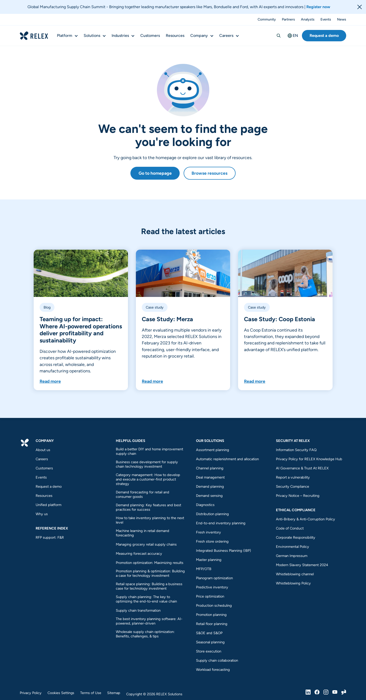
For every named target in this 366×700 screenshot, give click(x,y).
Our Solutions (210, 440)
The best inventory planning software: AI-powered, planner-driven (149, 621)
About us (43, 450)
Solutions (92, 35)
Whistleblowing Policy (293, 583)
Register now (318, 6)
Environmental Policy (292, 546)
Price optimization (210, 596)
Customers (150, 35)
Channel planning (209, 468)
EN (293, 35)
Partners (288, 19)
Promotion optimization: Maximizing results (150, 562)
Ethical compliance (296, 510)
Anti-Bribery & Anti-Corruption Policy (305, 519)
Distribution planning (212, 514)
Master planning (208, 559)
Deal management (210, 477)
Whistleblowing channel (295, 574)
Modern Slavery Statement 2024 (302, 565)
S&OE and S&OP (209, 633)
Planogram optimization (214, 578)
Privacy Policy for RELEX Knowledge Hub (309, 459)
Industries (120, 35)
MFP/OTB (203, 569)
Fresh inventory (208, 532)
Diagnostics (205, 505)
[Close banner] (360, 7)
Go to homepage (155, 173)
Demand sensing (209, 495)
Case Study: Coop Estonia (279, 319)
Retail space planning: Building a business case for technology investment (149, 586)
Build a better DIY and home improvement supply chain (149, 451)
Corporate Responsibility (295, 537)
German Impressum (291, 556)
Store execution (208, 651)
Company (199, 35)
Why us (42, 514)
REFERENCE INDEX (52, 528)
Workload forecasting (213, 669)
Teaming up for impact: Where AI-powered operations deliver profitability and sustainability (81, 329)
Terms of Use (90, 693)
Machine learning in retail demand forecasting (142, 533)
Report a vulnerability (293, 477)
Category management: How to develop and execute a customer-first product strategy (148, 479)
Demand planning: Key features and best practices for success (148, 507)
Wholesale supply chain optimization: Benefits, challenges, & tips (145, 633)
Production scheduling (214, 605)
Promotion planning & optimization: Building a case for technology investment (150, 573)
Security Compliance (292, 486)
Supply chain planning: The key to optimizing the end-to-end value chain (146, 599)
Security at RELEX (293, 440)
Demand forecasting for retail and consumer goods (142, 494)
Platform (64, 35)
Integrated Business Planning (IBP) (223, 550)
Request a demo (324, 35)
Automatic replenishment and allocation (227, 459)
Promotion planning (211, 614)
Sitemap (113, 693)
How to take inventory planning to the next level (150, 520)
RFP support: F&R (50, 537)
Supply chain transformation (138, 610)
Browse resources (209, 173)
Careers (226, 35)
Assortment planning (212, 450)
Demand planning (210, 486)
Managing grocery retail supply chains (146, 544)
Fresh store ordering (212, 541)
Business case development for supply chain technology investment (147, 464)
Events (325, 19)
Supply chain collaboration (217, 660)
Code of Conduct (290, 528)
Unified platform (48, 505)
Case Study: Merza (167, 319)
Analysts (308, 19)
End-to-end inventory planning (220, 523)
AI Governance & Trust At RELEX (302, 468)
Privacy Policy (31, 693)
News (341, 19)
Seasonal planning (210, 642)
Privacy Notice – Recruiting (297, 495)
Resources (175, 35)
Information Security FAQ (296, 450)
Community (267, 19)
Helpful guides (130, 440)
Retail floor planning (211, 624)
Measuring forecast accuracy (139, 553)
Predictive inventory (212, 587)
